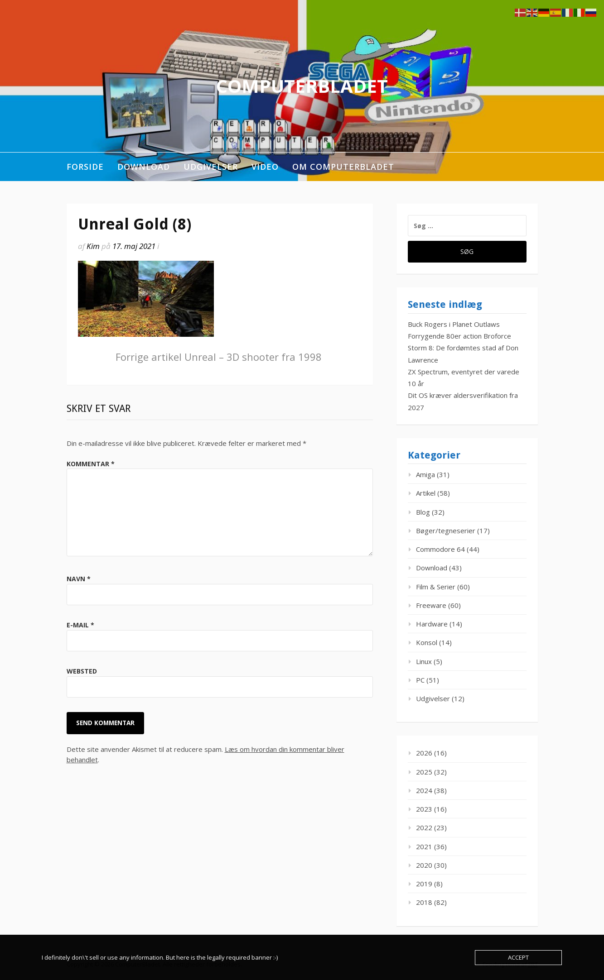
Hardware (432, 623)
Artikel (425, 492)
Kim (93, 246)
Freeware (431, 605)
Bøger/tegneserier (445, 530)
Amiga (425, 474)
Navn (79, 578)
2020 (424, 865)
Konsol (426, 642)
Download (143, 166)
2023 (424, 808)
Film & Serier (435, 586)
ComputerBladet (302, 85)
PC (420, 679)
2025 (424, 771)
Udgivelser (211, 166)
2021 (424, 846)
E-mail (80, 625)
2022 (424, 827)
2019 (424, 883)
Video (265, 166)
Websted (82, 671)
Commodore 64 (440, 549)
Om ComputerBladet (343, 166)
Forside (85, 166)
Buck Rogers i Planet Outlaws (454, 324)
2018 (424, 902)
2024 (424, 790)
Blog (423, 511)
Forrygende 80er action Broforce (459, 335)
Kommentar (91, 463)
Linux (424, 661)
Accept (518, 957)
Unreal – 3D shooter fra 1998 (219, 356)
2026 (424, 752)
